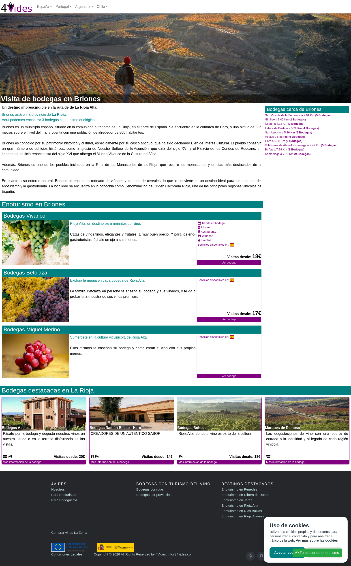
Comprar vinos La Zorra (69, 532)
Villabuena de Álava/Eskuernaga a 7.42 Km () (301, 145)
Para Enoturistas (63, 495)
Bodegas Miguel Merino (32, 329)
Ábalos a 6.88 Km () (285, 136)
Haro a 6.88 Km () (283, 141)
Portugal (62, 7)
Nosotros (58, 489)
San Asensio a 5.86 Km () (288, 132)
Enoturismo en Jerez (236, 500)
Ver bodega (229, 262)
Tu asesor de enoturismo (317, 553)
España (43, 7)
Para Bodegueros (64, 500)
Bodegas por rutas (150, 489)
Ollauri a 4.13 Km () (284, 123)
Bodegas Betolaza (25, 273)
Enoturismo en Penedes (239, 489)
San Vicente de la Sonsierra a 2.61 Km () (298, 115)
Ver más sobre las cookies (317, 540)
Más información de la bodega (22, 462)
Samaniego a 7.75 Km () (287, 154)
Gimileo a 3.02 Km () (285, 119)
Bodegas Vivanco (24, 216)
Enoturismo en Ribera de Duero (245, 495)
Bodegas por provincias (153, 495)
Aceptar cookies (287, 552)
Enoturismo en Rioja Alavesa (242, 516)
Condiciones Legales (66, 554)
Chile (101, 7)
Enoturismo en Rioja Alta (239, 505)
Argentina (83, 7)
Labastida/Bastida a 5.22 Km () (292, 128)
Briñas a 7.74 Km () (284, 149)
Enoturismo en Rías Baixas (241, 511)
